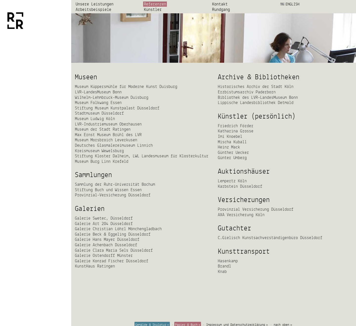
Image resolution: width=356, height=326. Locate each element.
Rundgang (221, 9)
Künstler (153, 9)
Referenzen (155, 4)
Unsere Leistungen (94, 4)
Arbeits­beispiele (93, 9)
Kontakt (220, 4)
